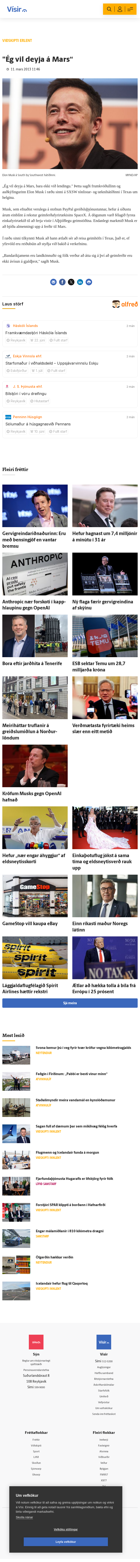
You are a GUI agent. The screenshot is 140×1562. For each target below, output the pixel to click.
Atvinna (103, 1453)
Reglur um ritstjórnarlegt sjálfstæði (36, 1364)
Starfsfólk (104, 1391)
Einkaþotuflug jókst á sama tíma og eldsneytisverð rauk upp (102, 862)
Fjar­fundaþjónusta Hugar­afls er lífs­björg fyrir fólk (74, 1179)
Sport (36, 1453)
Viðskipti (36, 1447)
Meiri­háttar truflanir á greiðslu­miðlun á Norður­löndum (29, 732)
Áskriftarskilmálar (104, 1385)
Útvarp (36, 1477)
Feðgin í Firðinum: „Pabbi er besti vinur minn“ (71, 1074)
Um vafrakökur (104, 1409)
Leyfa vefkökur (93, 1542)
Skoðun (36, 1465)
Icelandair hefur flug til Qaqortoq (62, 1284)
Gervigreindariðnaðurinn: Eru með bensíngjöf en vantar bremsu (34, 540)
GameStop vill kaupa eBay (30, 924)
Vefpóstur (104, 1403)
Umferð (104, 1397)
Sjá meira (70, 1003)
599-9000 (40, 1389)
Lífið (36, 1459)
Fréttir (36, 1441)
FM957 (104, 1477)
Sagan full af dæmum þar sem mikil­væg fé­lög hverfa (76, 1126)
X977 (104, 1483)
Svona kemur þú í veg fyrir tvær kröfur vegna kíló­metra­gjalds (83, 1048)
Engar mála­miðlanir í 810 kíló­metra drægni (69, 1231)
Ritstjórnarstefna (104, 1379)
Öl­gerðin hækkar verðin (54, 1257)
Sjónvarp (36, 1471)
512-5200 (107, 1361)
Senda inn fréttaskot (104, 1415)
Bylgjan (104, 1471)
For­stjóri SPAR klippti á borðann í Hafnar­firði (70, 1205)
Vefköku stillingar (38, 1542)
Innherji (104, 1441)
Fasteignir (104, 1447)
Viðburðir (104, 1459)
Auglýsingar (104, 1367)
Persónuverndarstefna (36, 1372)
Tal (104, 1489)
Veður (104, 1465)
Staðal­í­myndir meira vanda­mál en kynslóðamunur (75, 1100)
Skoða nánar (24, 1529)
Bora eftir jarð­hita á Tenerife (32, 664)
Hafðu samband (103, 1373)
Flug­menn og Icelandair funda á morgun (67, 1153)
